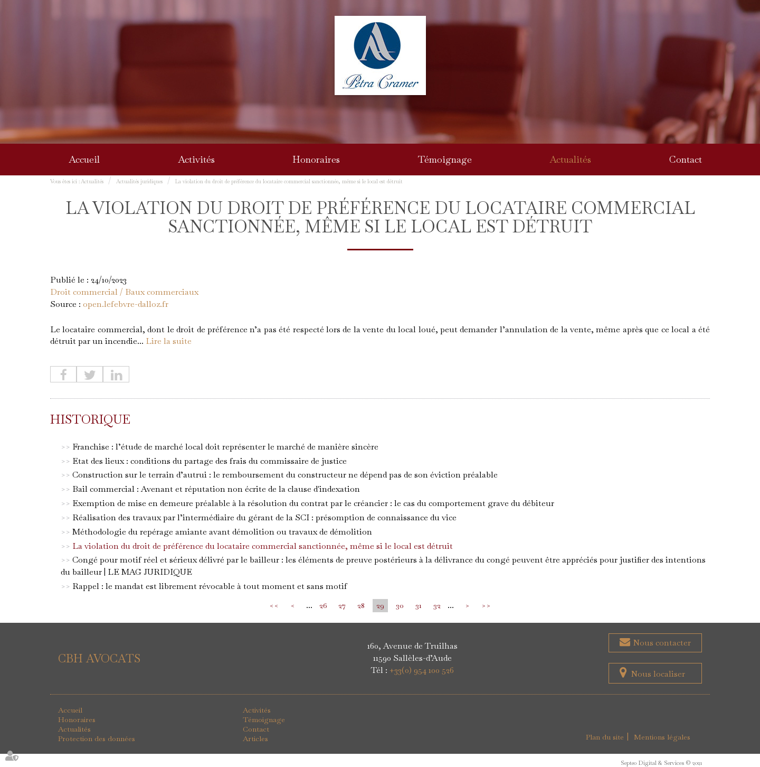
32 (437, 605)
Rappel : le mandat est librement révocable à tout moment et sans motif (209, 586)
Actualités (570, 159)
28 (361, 605)
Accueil (84, 159)
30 (400, 605)
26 (323, 605)
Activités (196, 159)
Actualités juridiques (139, 181)
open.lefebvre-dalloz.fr (125, 304)
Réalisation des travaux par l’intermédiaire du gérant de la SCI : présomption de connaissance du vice (264, 517)
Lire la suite (169, 341)
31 (418, 605)
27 (342, 605)
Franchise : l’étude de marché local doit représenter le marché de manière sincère (225, 446)
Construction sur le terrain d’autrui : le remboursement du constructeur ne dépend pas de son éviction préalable (285, 474)
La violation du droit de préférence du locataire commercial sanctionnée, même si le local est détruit (289, 181)
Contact (685, 159)
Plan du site (605, 737)
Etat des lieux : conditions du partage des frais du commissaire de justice (209, 460)
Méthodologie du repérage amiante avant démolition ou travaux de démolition (222, 531)
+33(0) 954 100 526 (422, 670)
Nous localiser (658, 673)
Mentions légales (662, 737)
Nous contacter (661, 642)
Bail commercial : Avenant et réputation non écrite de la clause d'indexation (216, 488)
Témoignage (445, 159)
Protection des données (96, 738)
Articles (255, 738)
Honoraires (316, 159)
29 (380, 605)
